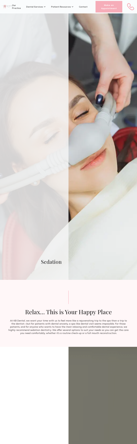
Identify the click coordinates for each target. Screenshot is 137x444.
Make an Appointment (109, 7)
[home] (7, 7)
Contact (83, 6)
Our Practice (16, 6)
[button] (36, 7)
